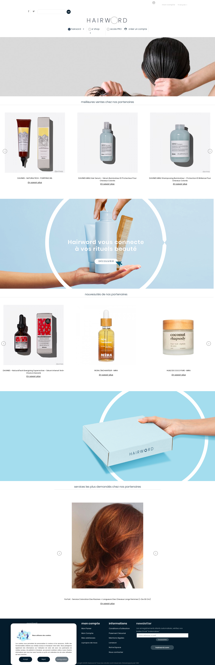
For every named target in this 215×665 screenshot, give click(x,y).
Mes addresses (88, 638)
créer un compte (88, 4)
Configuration (62, 659)
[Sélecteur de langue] (182, 3)
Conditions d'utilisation (119, 628)
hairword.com (162, 647)
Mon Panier (86, 628)
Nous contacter (116, 652)
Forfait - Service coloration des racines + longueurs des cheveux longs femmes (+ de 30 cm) (107, 599)
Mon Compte (87, 633)
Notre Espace (115, 647)
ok (68, 12)
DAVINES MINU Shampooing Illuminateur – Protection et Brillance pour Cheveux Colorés (180, 179)
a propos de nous (89, 642)
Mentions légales (116, 638)
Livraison (113, 642)
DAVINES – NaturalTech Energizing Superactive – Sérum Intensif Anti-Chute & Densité (33, 371)
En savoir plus (35, 182)
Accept (25, 659)
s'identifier (73, 4)
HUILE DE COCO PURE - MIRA (179, 370)
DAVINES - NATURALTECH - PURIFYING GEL (34, 178)
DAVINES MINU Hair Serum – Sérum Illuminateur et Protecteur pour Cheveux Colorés (107, 179)
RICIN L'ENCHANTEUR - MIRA (106, 370)
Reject (44, 659)
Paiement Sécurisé (117, 633)
